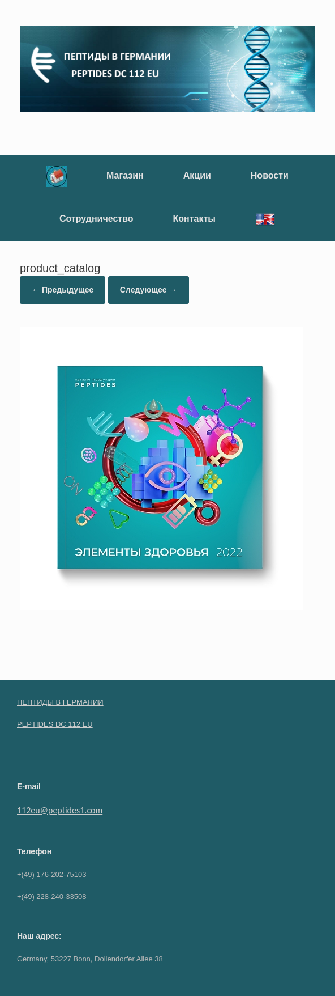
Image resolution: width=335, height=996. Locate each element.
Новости (270, 175)
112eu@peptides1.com (59, 810)
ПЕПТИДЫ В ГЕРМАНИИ (60, 702)
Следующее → (148, 289)
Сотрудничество (96, 218)
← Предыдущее (62, 289)
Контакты (194, 218)
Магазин (125, 175)
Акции (197, 175)
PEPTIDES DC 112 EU (55, 724)
